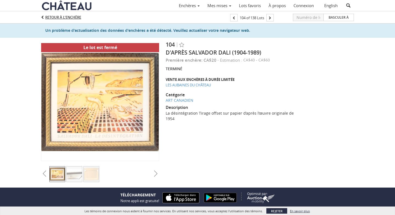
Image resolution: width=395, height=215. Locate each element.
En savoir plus (300, 211)
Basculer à (339, 17)
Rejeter (277, 211)
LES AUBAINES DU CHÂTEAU (188, 85)
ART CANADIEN (179, 100)
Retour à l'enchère (63, 17)
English (331, 5)
